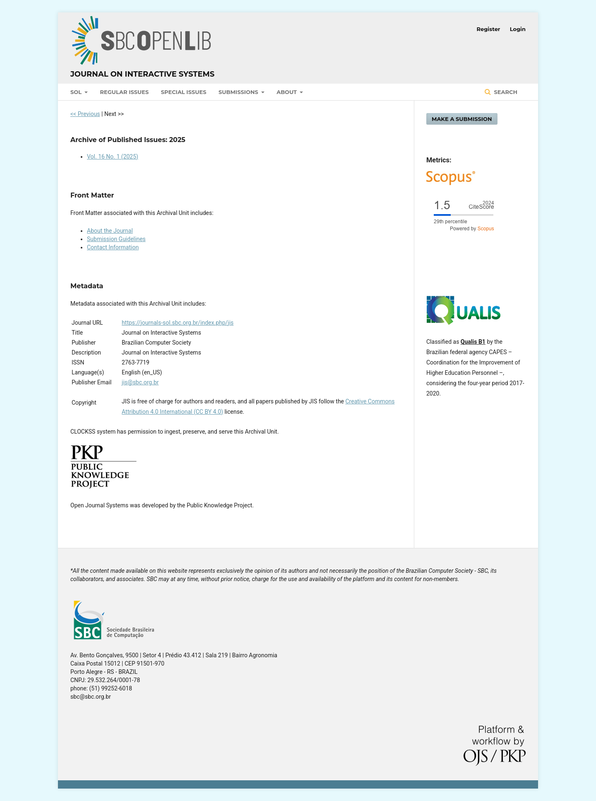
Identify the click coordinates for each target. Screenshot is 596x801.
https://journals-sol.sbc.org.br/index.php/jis (177, 322)
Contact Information (113, 247)
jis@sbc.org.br (140, 382)
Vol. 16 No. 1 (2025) (112, 156)
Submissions (239, 92)
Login (518, 29)
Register (488, 29)
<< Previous (85, 114)
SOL (76, 92)
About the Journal (110, 230)
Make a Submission (462, 119)
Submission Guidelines (116, 239)
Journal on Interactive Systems (142, 74)
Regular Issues (124, 92)
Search (505, 92)
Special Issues (184, 92)
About (287, 92)
